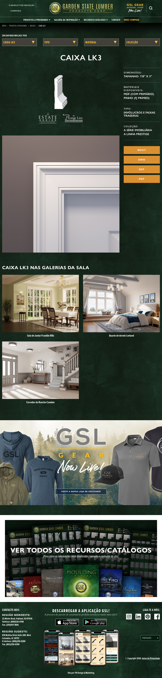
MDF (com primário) (139, 94)
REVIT (141, 150)
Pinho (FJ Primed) (137, 98)
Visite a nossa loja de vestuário (81, 491)
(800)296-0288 (18, 641)
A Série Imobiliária (138, 130)
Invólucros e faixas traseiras (139, 114)
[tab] (36, 20)
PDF (142, 179)
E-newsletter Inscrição (21, 5)
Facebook (157, 616)
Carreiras (15, 10)
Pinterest (148, 616)
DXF (142, 169)
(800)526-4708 (17, 621)
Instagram (129, 616)
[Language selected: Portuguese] (150, 638)
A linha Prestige (136, 134)
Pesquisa (151, 8)
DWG (141, 160)
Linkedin (138, 616)
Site (81, 673)
